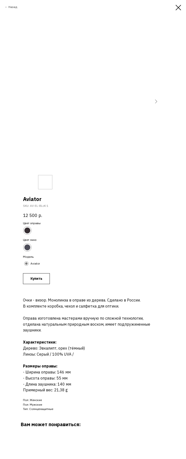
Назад (12, 7)
